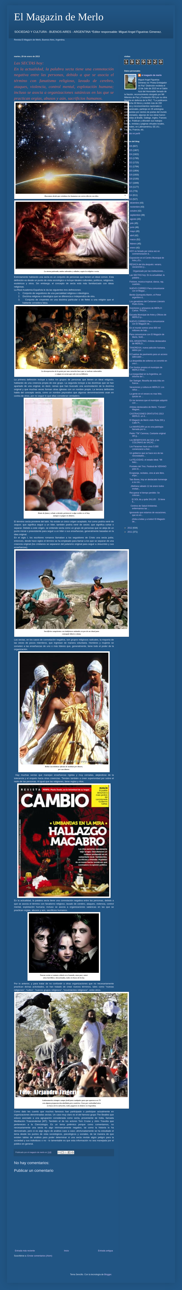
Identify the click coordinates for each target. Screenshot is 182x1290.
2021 (130, 166)
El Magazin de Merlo (59, 17)
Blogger (107, 1274)
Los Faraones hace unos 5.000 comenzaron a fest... (144, 447)
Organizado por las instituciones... (147, 271)
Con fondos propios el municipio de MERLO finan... (146, 368)
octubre (134, 211)
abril (132, 235)
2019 (130, 175)
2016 (130, 187)
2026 (130, 146)
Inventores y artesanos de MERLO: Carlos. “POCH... (146, 309)
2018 (130, 179)
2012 (130, 528)
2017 (130, 183)
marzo (133, 239)
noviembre (135, 207)
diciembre (135, 203)
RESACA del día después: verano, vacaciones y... (146, 265)
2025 (130, 150)
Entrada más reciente (25, 1251)
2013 (130, 199)
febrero (133, 243)
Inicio (66, 1251)
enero (133, 247)
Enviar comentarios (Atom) (39, 1256)
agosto (133, 219)
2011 (130, 532)
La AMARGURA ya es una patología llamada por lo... (146, 428)
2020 (130, 170)
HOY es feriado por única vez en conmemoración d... (145, 252)
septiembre (135, 215)
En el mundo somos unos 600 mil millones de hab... (145, 329)
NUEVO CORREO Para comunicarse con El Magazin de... (147, 322)
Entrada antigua (105, 1251)
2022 (130, 162)
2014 (130, 195)
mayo (133, 231)
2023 (130, 158)
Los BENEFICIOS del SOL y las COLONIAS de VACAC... (144, 441)
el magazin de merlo (152, 75)
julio (132, 223)
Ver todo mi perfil (132, 133)
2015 (130, 191)
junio (132, 227)
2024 (130, 154)
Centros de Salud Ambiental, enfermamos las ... (143, 507)
